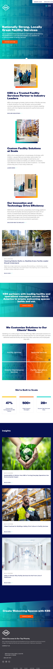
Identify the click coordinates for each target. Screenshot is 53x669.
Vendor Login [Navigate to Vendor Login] (6, 1)
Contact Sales (26, 305)
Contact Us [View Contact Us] (6, 645)
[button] (30, 1)
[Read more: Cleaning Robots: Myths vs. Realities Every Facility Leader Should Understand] (8, 273)
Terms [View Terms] (21, 668)
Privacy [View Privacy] (26, 668)
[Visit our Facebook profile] (50, 53)
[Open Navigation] (48, 6)
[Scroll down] (26, 59)
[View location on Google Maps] (12, 653)
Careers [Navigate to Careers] (25, 1)
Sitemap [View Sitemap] (38, 668)
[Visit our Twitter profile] (50, 56)
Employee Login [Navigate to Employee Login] (16, 1)
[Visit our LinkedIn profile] (50, 50)
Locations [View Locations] (32, 668)
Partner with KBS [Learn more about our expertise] (10, 41)
